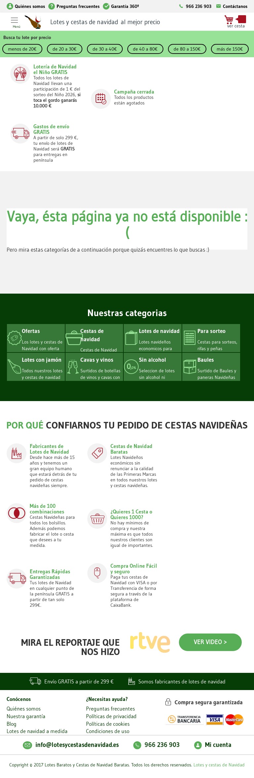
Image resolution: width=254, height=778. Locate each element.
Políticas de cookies (108, 723)
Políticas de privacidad (111, 716)
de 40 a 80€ (145, 49)
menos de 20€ (22, 49)
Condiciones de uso (107, 731)
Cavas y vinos (96, 359)
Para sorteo (211, 330)
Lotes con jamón (42, 359)
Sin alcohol (152, 359)
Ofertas (31, 330)
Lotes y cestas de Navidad (219, 765)
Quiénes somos (26, 6)
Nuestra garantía (26, 716)
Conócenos (19, 699)
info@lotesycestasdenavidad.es (71, 745)
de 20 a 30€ (65, 49)
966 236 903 (198, 6)
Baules (205, 359)
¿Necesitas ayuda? (107, 699)
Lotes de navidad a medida (37, 731)
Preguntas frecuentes (74, 6)
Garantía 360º (121, 6)
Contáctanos (231, 6)
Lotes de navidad (159, 330)
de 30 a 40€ (105, 49)
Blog (12, 723)
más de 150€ (230, 49)
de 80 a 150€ (187, 49)
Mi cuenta (213, 745)
